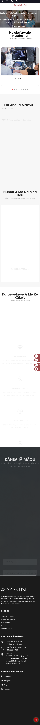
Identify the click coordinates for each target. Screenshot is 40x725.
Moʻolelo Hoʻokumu (8, 619)
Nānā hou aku (19, 26)
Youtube (7, 689)
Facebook (7, 676)
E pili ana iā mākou (7, 616)
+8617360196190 (12, 650)
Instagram (7, 681)
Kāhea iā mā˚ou (6, 628)
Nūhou (3, 625)
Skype (6, 685)
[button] (12, 89)
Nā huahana (5, 622)
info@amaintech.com (14, 644)
